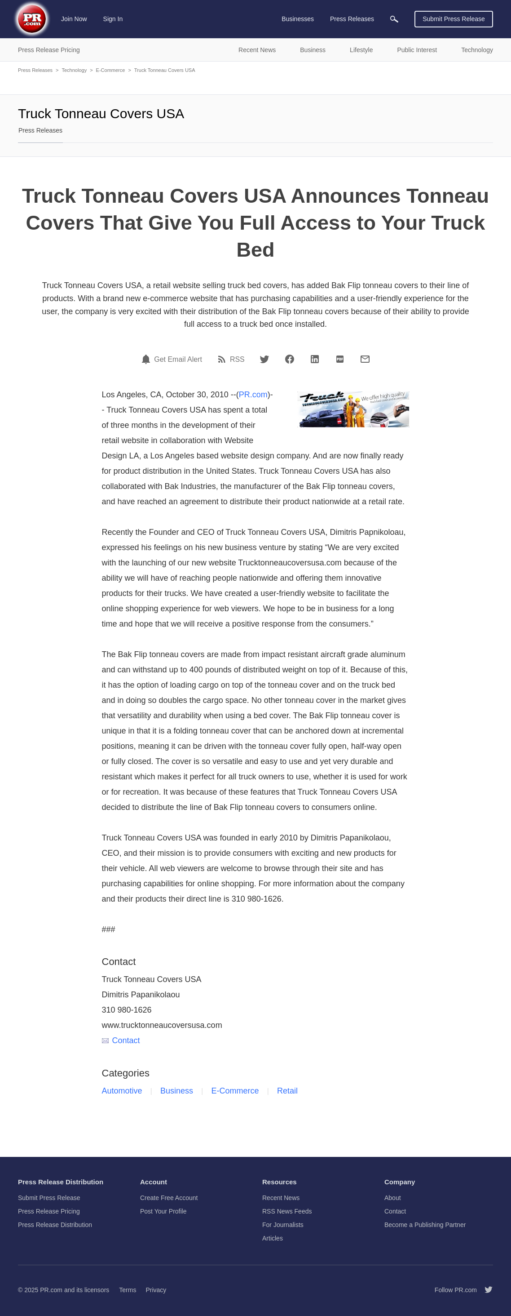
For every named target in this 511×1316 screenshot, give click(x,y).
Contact (121, 1040)
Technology (74, 70)
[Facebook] (289, 359)
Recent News (281, 1197)
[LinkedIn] (314, 359)
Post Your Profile (163, 1211)
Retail (287, 1090)
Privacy (155, 1290)
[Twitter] (264, 359)
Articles (272, 1238)
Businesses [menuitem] (298, 18)
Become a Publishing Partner (425, 1224)
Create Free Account (169, 1197)
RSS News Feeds (287, 1211)
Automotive (122, 1090)
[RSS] (223, 359)
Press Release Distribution (55, 1224)
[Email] (365, 359)
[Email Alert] (147, 359)
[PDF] (340, 359)
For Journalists (283, 1224)
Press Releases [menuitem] (352, 18)
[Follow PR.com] (485, 1290)
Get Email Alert (178, 359)
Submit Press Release (454, 18)
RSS (237, 359)
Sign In (113, 18)
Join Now (74, 18)
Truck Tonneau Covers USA (164, 70)
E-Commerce (110, 70)
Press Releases (35, 70)
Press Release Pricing (49, 1211)
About (392, 1197)
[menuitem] (394, 19)
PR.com (253, 394)
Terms (127, 1290)
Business (176, 1090)
